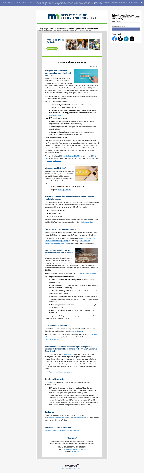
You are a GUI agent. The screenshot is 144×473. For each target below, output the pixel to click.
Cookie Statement (97, 4)
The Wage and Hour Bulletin (69, 431)
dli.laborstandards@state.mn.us (87, 273)
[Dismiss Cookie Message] (141, 2)
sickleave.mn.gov (55, 115)
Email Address (116, 21)
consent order (68, 354)
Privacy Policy (65, 468)
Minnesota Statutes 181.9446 (70, 156)
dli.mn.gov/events (64, 190)
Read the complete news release (60, 372)
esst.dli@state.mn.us (54, 161)
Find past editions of (52, 431)
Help (81, 468)
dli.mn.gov (75, 452)
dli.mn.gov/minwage (75, 331)
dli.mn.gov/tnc (87, 222)
